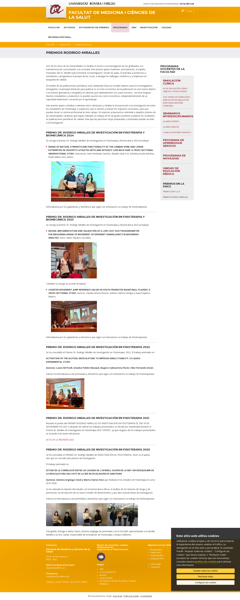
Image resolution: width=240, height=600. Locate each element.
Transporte (155, 567)
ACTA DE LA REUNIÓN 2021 (60, 439)
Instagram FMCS (157, 558)
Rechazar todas (205, 576)
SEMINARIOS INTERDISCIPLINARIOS (178, 115)
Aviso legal (117, 596)
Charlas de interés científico (177, 132)
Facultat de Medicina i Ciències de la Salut (112, 15)
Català (189, 11)
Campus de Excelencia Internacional (168, 4)
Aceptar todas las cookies (205, 571)
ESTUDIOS (69, 27)
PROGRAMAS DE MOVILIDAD (174, 157)
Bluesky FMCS (156, 549)
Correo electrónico (107, 572)
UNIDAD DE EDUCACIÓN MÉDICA (171, 171)
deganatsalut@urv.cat (55, 568)
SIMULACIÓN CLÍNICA (171, 82)
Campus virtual (105, 578)
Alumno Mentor (171, 127)
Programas (64, 45)
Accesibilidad (146, 596)
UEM (133, 27)
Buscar (182, 11)
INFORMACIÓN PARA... (60, 37)
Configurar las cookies (205, 582)
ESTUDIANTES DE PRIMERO (94, 27)
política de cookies (206, 561)
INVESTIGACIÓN (149, 27)
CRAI (101, 569)
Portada (50, 45)
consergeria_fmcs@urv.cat (57, 576)
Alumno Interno (171, 121)
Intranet (102, 575)
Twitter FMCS (155, 552)
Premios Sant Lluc (171, 191)
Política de (131, 596)
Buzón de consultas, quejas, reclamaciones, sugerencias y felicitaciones (112, 547)
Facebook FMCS (157, 555)
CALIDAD (166, 27)
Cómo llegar (155, 564)
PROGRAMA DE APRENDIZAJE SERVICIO (173, 143)
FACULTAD (54, 27)
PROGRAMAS (120, 27)
